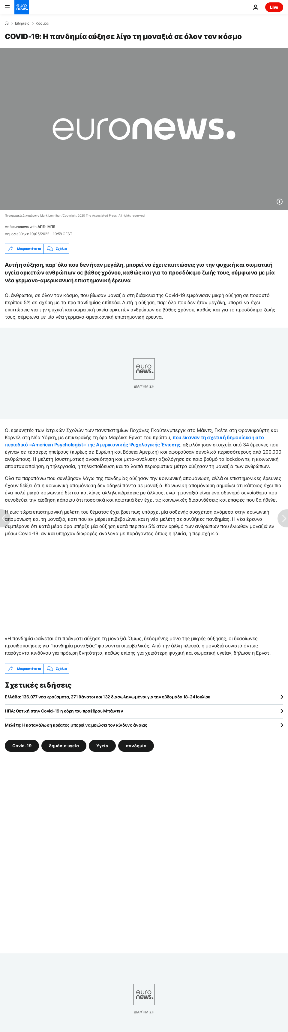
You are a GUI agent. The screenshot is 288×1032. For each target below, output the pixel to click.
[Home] (6, 23)
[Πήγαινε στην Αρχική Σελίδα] (21, 7)
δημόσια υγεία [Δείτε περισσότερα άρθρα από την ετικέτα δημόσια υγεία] (64, 745)
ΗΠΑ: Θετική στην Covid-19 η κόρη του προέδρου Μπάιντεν (64, 710)
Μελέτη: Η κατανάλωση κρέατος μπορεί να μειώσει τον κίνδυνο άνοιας (76, 725)
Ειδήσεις (22, 23)
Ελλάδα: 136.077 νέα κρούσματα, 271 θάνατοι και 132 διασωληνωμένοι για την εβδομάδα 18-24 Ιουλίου (107, 696)
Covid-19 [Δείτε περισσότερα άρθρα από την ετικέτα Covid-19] (22, 745)
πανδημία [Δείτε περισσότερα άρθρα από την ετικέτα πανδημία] (136, 745)
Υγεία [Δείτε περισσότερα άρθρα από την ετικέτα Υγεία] (102, 745)
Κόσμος (42, 23)
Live (274, 7)
